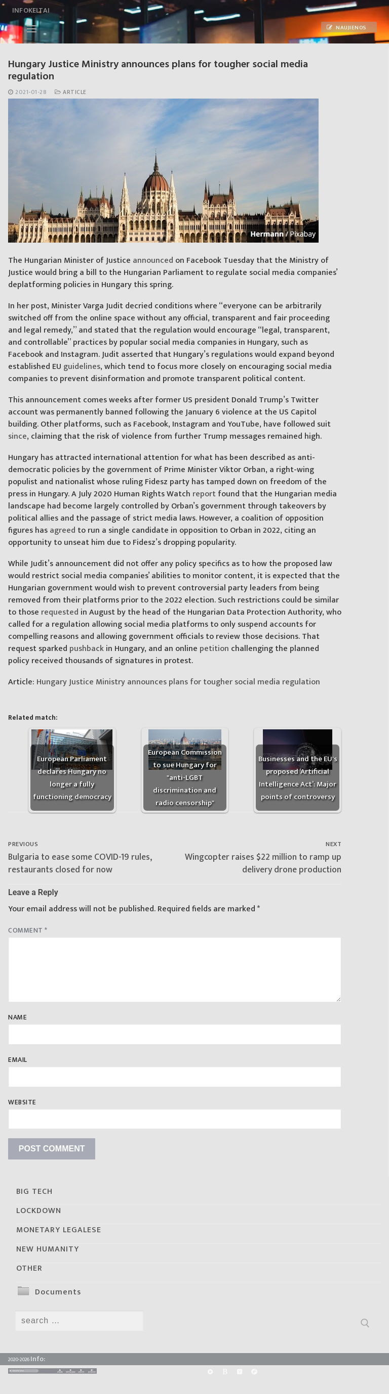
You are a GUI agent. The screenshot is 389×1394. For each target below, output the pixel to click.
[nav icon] (31, 28)
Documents (58, 1292)
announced (153, 260)
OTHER (29, 1268)
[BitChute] (224, 1371)
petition (214, 649)
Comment (28, 930)
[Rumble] (210, 1371)
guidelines (81, 367)
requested (60, 612)
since (17, 436)
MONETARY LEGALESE (58, 1230)
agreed (62, 530)
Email (17, 1059)
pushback (86, 649)
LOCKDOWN (38, 1211)
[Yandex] (239, 1371)
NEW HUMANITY (47, 1249)
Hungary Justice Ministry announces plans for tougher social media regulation (178, 682)
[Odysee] (254, 1371)
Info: (37, 1359)
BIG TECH (34, 1191)
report (204, 494)
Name (17, 1017)
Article (71, 92)
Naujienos (346, 27)
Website (22, 1102)
